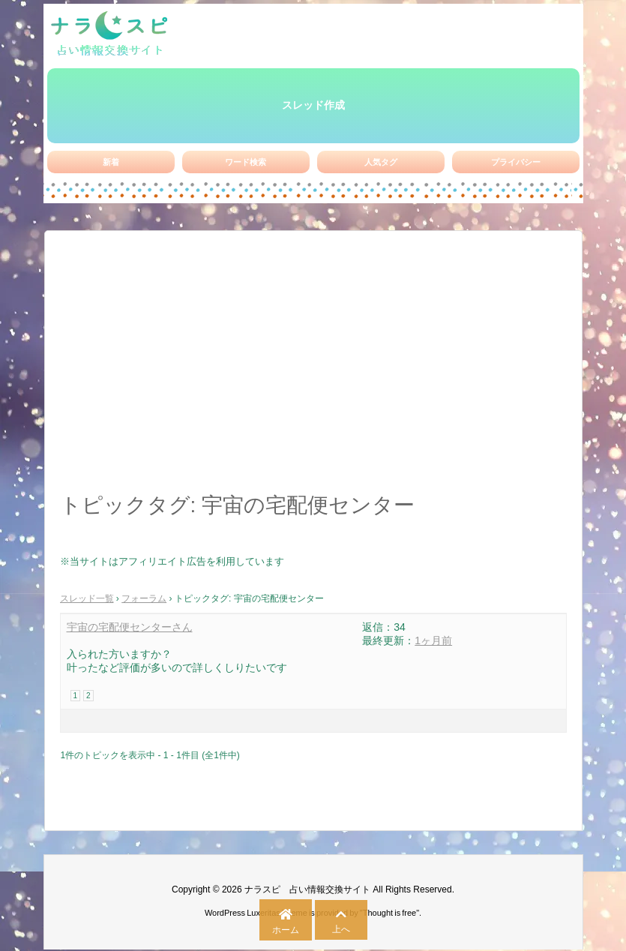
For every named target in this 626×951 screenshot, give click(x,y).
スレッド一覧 (87, 598)
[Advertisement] (313, 370)
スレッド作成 (313, 105)
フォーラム (143, 598)
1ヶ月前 (433, 640)
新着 (111, 162)
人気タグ (380, 162)
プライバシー (516, 162)
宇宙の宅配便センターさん (130, 627)
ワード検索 (245, 162)
